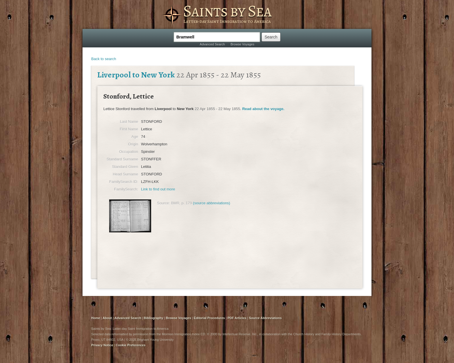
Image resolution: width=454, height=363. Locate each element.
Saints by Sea (227, 11)
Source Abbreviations (265, 318)
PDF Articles (237, 318)
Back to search (103, 59)
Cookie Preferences (131, 345)
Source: (163, 203)
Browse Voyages (242, 44)
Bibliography (153, 318)
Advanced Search (212, 44)
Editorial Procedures (209, 318)
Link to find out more (158, 189)
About (107, 318)
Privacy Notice (102, 345)
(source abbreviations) (211, 203)
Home (95, 318)
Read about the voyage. (263, 109)
